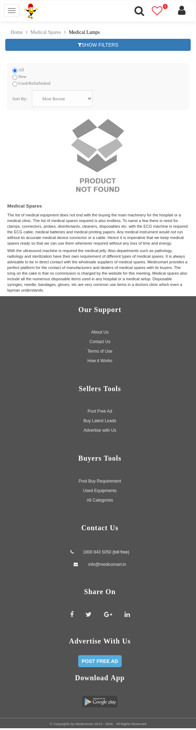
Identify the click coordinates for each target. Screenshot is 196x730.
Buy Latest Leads (99, 419)
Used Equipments (100, 488)
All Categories (100, 498)
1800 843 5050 (97, 550)
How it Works (99, 359)
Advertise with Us (99, 428)
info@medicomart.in (106, 562)
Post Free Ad (100, 409)
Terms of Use (100, 349)
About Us (100, 330)
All (21, 70)
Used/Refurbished (34, 83)
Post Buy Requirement (100, 479)
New (22, 76)
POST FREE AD (100, 660)
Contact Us (100, 339)
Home (17, 32)
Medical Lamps (84, 32)
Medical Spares (45, 32)
